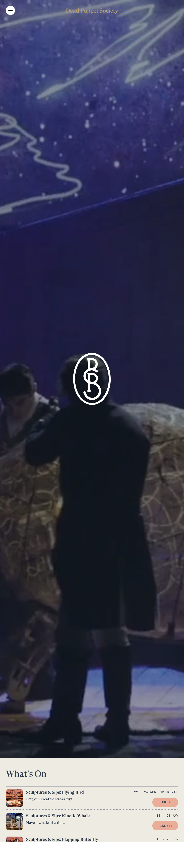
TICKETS (165, 802)
